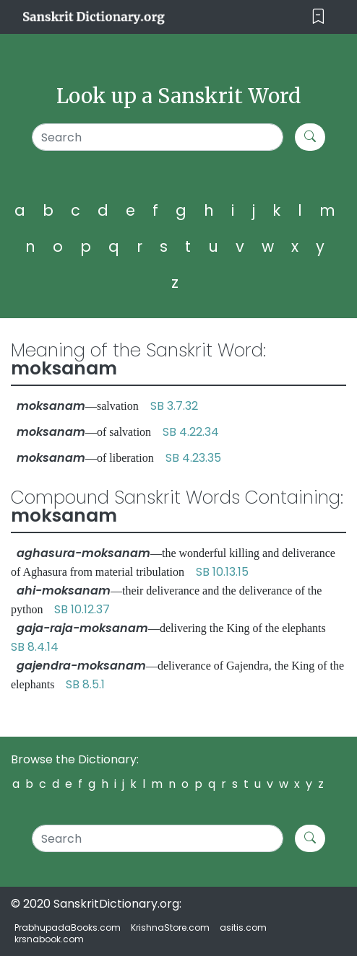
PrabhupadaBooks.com (67, 927)
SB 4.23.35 (193, 458)
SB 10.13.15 (222, 571)
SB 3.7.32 (174, 406)
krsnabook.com (49, 939)
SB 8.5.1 (85, 684)
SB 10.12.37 (82, 609)
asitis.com (243, 927)
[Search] (157, 137)
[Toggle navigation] (318, 16)
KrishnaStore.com (170, 927)
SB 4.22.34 (191, 432)
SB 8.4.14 (35, 647)
